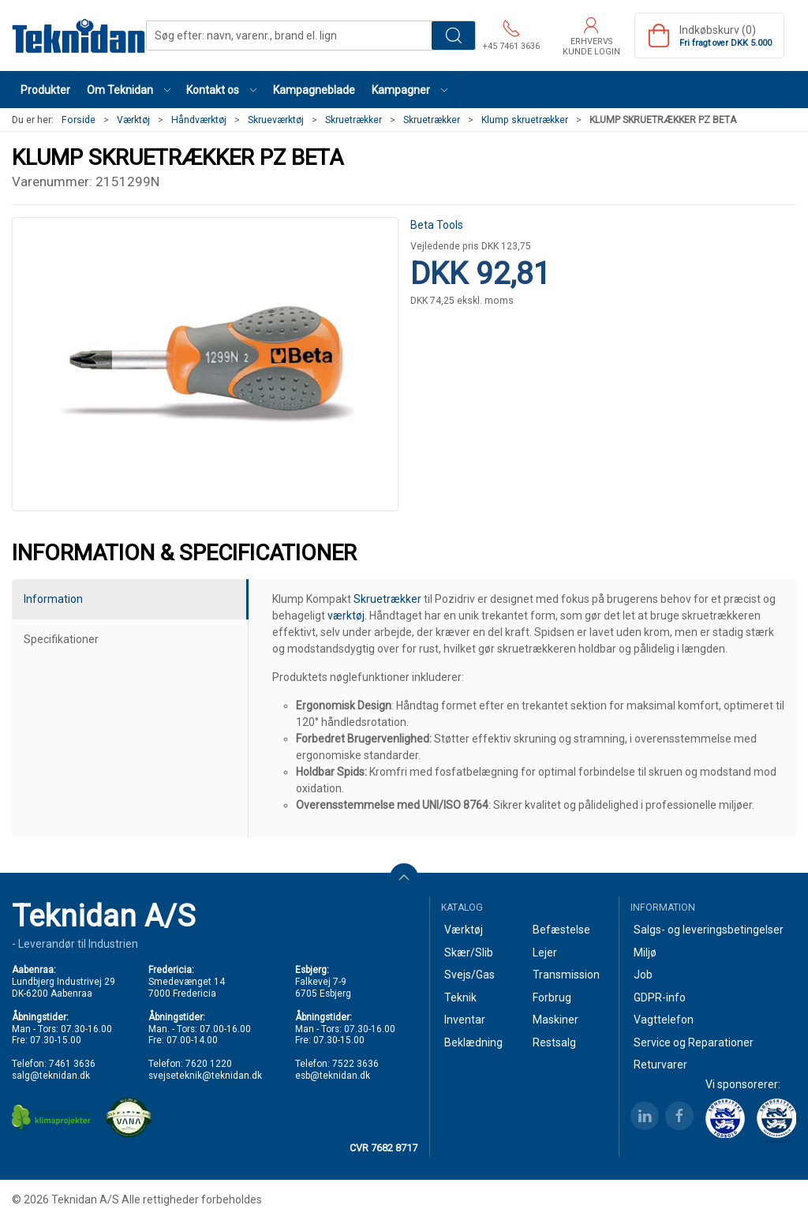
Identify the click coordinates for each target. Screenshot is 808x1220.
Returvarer (660, 1064)
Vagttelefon (664, 1019)
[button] (128, 89)
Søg (453, 35)
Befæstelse (561, 929)
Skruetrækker (353, 119)
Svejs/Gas (469, 974)
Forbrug (552, 997)
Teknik (460, 997)
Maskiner (555, 1019)
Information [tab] (53, 599)
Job (643, 974)
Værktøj (133, 119)
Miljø (645, 952)
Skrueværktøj (276, 119)
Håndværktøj (198, 119)
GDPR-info (660, 997)
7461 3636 (72, 1063)
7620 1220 (208, 1063)
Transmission (566, 974)
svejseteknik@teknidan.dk (205, 1075)
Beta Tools (436, 225)
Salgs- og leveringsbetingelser (709, 929)
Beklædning (473, 1042)
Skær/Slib (468, 952)
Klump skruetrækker (524, 119)
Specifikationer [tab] (61, 639)
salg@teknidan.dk (51, 1075)
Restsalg (554, 1042)
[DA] (79, 35)
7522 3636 (355, 1063)
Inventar (464, 1019)
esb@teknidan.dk (332, 1075)
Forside (78, 119)
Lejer (545, 952)
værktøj (346, 615)
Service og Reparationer (694, 1042)
